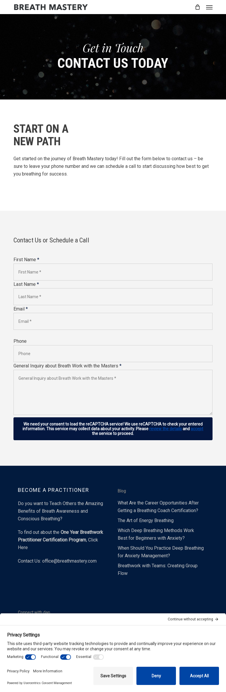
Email (20, 309)
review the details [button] (165, 428)
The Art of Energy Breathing (146, 520)
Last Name (26, 284)
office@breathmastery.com (69, 561)
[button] (209, 7)
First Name (26, 259)
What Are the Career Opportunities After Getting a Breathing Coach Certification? (158, 506)
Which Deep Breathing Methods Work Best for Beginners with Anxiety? (156, 534)
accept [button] (197, 428)
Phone (20, 341)
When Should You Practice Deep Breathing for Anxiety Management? (161, 551)
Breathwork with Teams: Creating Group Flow (158, 569)
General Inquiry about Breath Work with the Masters (67, 366)
